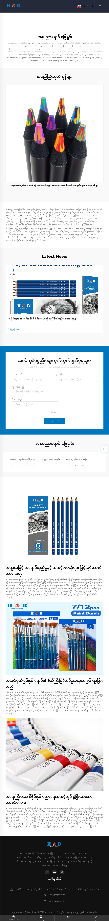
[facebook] (47, 872)
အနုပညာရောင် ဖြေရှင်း (51, 464)
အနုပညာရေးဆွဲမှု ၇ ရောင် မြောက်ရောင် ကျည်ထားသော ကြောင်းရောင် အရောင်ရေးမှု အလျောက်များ (54, 185)
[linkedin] (54, 872)
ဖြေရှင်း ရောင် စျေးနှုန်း (51, 459)
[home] (14, 6)
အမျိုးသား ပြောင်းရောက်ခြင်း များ (23, 459)
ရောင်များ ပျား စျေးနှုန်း (75, 464)
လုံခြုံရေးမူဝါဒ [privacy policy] (91, 912)
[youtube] (62, 872)
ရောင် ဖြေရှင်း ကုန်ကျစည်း (76, 459)
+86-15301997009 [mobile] (57, 895)
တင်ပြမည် (54, 421)
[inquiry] (104, 449)
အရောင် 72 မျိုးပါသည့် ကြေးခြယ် (23, 464)
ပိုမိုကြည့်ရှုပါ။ (13, 329)
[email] (57, 901)
